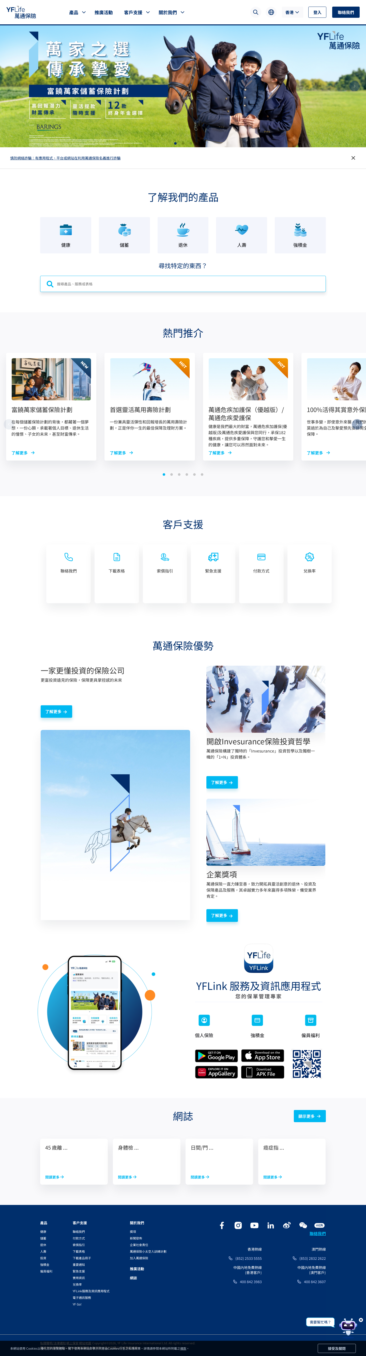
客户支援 (80, 1222)
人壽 (43, 1251)
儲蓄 (43, 1238)
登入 (317, 12)
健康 (43, 1231)
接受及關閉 (337, 1348)
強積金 (44, 1264)
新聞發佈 (136, 1238)
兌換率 (77, 1284)
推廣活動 (104, 12)
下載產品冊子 (82, 1258)
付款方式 (79, 1238)
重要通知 (79, 1264)
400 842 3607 (315, 1281)
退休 (43, 1245)
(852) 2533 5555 (248, 1258)
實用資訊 (79, 1278)
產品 (73, 12)
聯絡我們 (346, 12)
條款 (183, 1348)
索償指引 (79, 1245)
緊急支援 (79, 1271)
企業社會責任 (139, 1245)
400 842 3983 (251, 1281)
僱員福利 (46, 1271)
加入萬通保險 (139, 1258)
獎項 (133, 1231)
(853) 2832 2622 (312, 1258)
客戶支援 (133, 12)
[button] (175, 143)
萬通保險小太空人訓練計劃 (148, 1251)
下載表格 (79, 1251)
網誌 (133, 1277)
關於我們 (168, 12)
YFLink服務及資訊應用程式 (91, 1291)
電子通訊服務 (82, 1297)
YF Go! (77, 1304)
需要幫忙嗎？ (320, 1322)
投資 (43, 1258)
